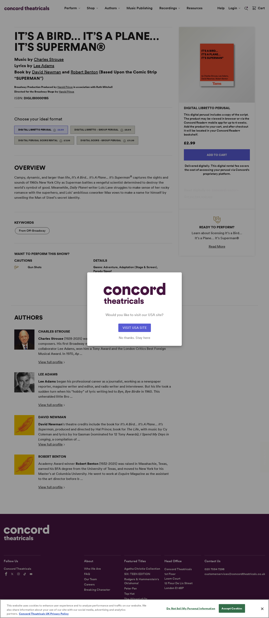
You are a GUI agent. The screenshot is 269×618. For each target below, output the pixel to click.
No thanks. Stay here (134, 338)
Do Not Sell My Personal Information (190, 610)
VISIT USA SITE (135, 328)
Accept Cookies (232, 610)
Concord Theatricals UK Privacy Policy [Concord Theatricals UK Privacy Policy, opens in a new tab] (44, 616)
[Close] (262, 610)
